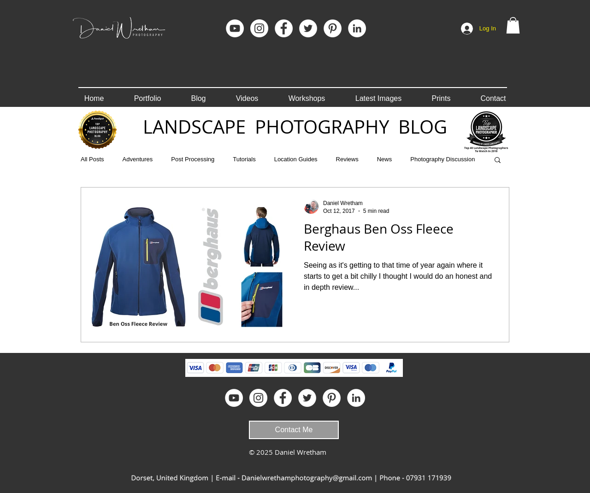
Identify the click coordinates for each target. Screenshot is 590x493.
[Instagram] (259, 28)
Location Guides (296, 159)
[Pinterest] (333, 28)
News (384, 159)
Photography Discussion (442, 159)
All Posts (92, 159)
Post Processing (192, 159)
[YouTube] (235, 28)
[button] (513, 25)
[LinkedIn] (357, 28)
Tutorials (244, 159)
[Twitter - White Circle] (308, 28)
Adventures (138, 159)
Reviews (347, 159)
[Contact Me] (294, 430)
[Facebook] (284, 28)
